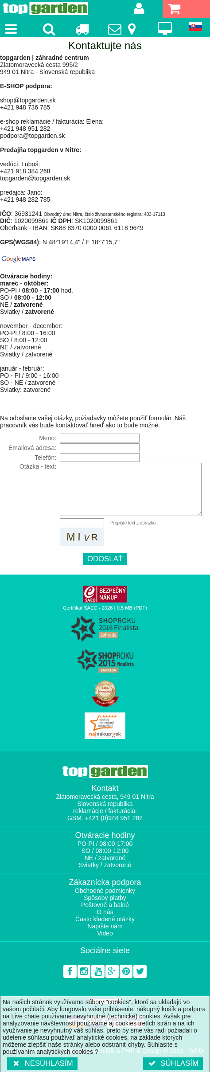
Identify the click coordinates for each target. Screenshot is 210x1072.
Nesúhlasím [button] (42, 1063)
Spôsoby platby (105, 897)
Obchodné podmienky (105, 890)
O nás (105, 912)
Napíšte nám (104, 926)
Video (105, 933)
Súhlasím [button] (173, 1063)
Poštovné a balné (105, 904)
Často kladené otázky (105, 919)
